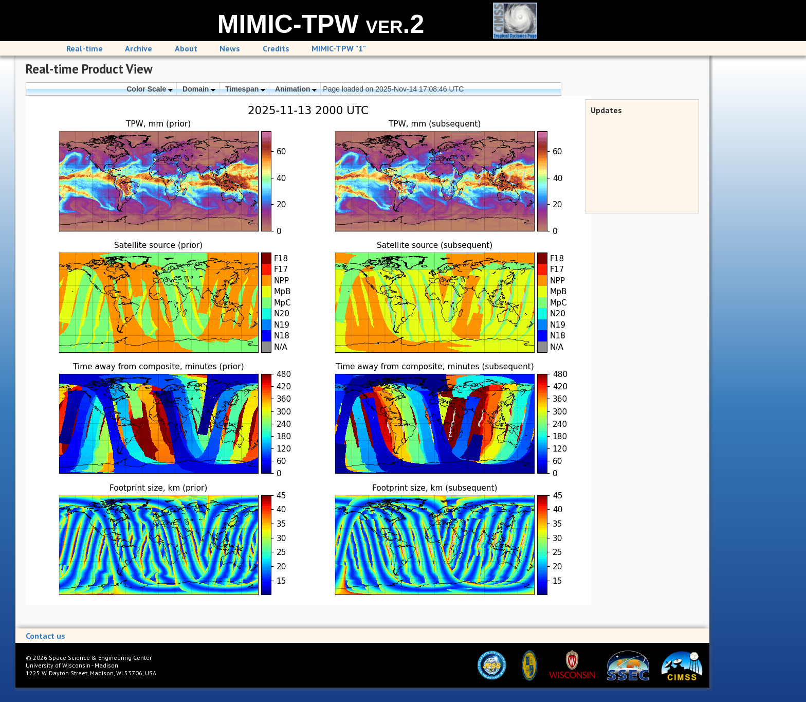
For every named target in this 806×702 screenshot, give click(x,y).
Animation (296, 89)
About (186, 48)
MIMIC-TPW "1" (339, 48)
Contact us (45, 636)
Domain (198, 89)
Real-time (84, 48)
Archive (138, 48)
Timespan (245, 89)
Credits (276, 48)
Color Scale (149, 89)
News (229, 48)
